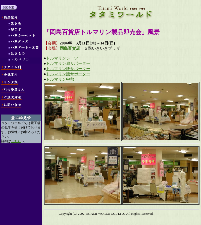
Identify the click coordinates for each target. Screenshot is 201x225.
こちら (16, 141)
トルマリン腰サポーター (68, 69)
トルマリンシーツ (62, 58)
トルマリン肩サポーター (68, 63)
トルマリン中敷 (60, 79)
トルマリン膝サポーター (68, 74)
